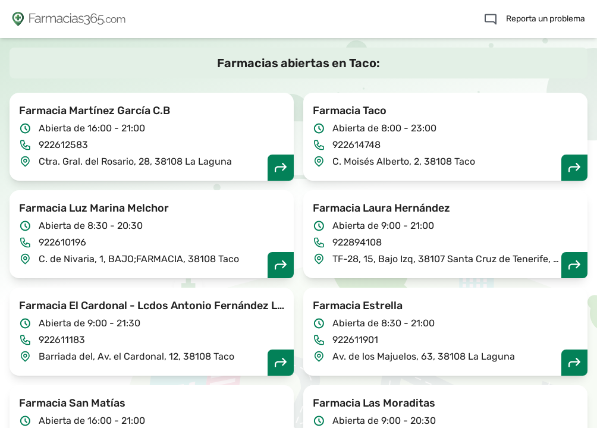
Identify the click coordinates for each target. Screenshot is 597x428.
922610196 (62, 242)
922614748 (356, 144)
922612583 (63, 144)
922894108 (357, 242)
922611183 (62, 339)
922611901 (355, 339)
